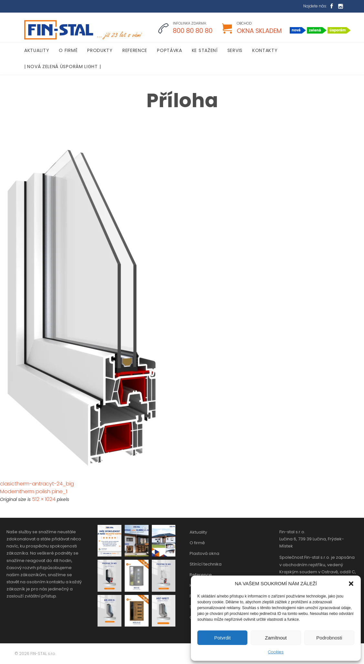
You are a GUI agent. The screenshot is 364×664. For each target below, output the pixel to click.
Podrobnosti (329, 637)
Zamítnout (276, 637)
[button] (351, 583)
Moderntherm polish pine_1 (33, 491)
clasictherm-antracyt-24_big (37, 483)
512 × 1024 (44, 499)
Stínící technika (206, 564)
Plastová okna (204, 553)
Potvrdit (222, 637)
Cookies (276, 652)
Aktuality (198, 532)
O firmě (197, 543)
